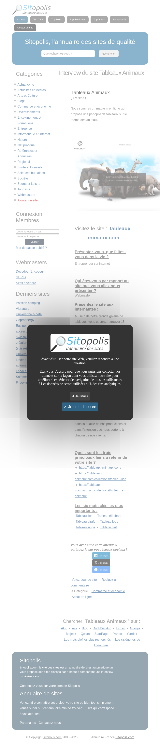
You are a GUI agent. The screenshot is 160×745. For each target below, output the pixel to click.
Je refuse (80, 396)
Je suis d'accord (80, 407)
